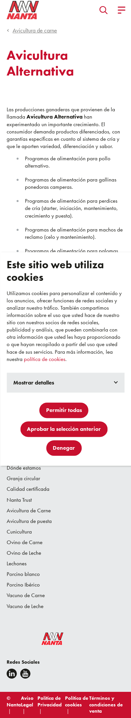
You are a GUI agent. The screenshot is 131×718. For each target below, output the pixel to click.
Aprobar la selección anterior (64, 429)
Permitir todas (64, 410)
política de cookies (44, 359)
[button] (104, 10)
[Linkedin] (12, 674)
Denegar (64, 448)
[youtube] (25, 674)
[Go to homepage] (23, 10)
